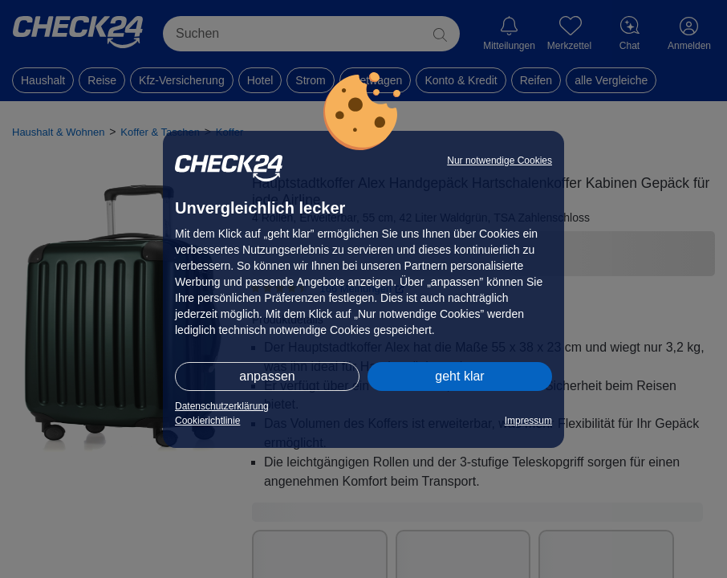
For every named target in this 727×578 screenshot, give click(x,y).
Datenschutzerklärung (222, 406)
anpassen (266, 376)
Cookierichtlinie (207, 420)
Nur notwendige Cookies (499, 160)
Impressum (528, 420)
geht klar (459, 376)
